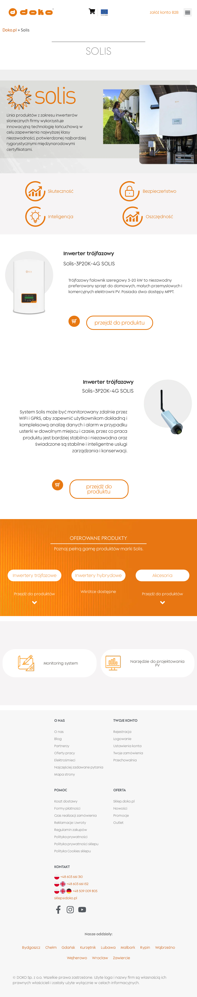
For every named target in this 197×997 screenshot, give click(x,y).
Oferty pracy (64, 753)
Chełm (51, 947)
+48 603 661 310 (71, 877)
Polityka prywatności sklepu (76, 844)
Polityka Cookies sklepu (72, 851)
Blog (58, 739)
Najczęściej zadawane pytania (78, 767)
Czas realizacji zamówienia (75, 815)
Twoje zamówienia (128, 753)
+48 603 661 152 (77, 884)
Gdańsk (68, 947)
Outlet (118, 823)
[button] (188, 12)
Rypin (145, 947)
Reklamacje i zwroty (70, 823)
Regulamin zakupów (70, 830)
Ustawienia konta (127, 746)
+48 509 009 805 (85, 891)
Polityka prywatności (70, 837)
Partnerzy (61, 746)
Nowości (120, 808)
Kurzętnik (88, 947)
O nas (59, 732)
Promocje (121, 815)
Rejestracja (122, 732)
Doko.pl (10, 30)
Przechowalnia (125, 760)
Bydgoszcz (31, 947)
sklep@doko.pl (65, 898)
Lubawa (108, 947)
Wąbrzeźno (165, 947)
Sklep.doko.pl (124, 801)
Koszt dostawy (65, 801)
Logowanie (122, 739)
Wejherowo (77, 958)
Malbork (128, 947)
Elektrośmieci (64, 760)
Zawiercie (121, 958)
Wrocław (100, 958)
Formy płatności (67, 808)
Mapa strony (64, 774)
